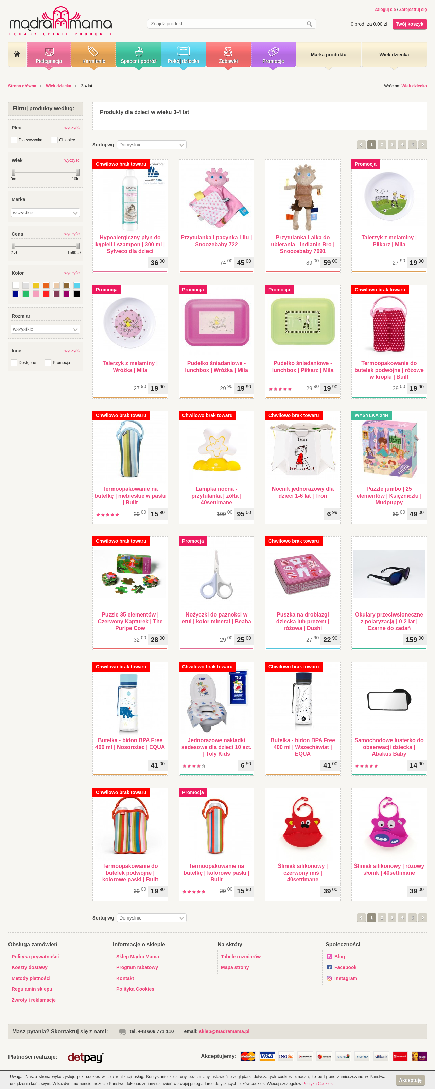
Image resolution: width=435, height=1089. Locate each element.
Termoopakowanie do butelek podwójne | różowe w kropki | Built (389, 370)
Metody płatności (31, 978)
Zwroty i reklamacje (34, 1000)
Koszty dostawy (30, 967)
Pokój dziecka (183, 61)
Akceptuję (410, 1080)
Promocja (61, 362)
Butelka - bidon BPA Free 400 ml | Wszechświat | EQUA (303, 747)
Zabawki (228, 61)
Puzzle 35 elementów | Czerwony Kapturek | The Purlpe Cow (130, 621)
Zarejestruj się (413, 9)
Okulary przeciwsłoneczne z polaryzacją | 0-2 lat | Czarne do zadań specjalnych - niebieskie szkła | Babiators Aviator (389, 628)
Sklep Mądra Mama (137, 956)
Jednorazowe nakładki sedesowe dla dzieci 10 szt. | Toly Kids (216, 747)
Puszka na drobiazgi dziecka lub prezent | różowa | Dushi (303, 621)
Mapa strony (235, 967)
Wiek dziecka (58, 86)
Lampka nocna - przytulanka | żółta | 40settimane (216, 495)
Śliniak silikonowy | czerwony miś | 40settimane (303, 872)
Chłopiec (67, 140)
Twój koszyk (409, 24)
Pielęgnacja (49, 61)
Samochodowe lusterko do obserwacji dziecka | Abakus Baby (389, 747)
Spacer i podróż (138, 61)
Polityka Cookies (135, 989)
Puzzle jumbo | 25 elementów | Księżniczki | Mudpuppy (388, 495)
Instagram (345, 978)
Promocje (273, 61)
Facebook (345, 967)
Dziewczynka (30, 140)
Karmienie (93, 61)
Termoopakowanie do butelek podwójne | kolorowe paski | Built (130, 872)
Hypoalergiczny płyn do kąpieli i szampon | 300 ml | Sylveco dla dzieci (130, 244)
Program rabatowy (137, 967)
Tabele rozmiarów (241, 956)
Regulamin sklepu (32, 989)
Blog (339, 956)
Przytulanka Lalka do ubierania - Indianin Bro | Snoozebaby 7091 (303, 244)
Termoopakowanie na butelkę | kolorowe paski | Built (216, 872)
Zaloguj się (385, 9)
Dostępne (27, 362)
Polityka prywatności (35, 956)
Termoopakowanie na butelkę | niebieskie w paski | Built (130, 495)
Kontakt (125, 978)
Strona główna (22, 86)
